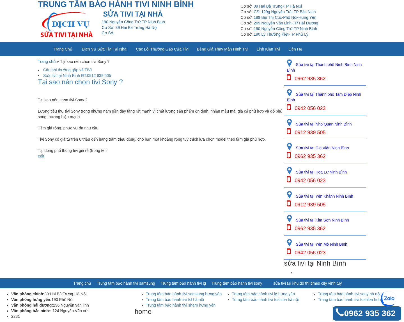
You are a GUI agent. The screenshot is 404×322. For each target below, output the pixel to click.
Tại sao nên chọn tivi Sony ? (80, 82)
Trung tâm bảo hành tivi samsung (126, 283)
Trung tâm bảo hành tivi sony (237, 283)
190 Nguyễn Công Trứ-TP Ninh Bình (285, 28)
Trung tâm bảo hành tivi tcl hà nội (175, 299)
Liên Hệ (295, 49)
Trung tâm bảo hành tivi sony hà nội (349, 294)
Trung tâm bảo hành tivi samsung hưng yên (184, 294)
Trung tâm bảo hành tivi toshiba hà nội (265, 299)
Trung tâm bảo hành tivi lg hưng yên (263, 294)
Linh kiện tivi (268, 49)
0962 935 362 (370, 313)
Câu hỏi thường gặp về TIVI (67, 70)
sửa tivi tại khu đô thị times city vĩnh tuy (307, 283)
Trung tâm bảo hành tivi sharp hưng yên (180, 305)
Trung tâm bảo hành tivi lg (183, 283)
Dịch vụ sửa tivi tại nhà (104, 49)
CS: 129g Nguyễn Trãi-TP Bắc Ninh (285, 12)
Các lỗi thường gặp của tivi (162, 49)
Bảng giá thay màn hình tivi (222, 49)
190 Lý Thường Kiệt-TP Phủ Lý (281, 34)
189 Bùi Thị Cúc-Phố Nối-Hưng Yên (285, 17)
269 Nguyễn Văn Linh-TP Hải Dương (286, 23)
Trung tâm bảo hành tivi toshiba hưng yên (354, 299)
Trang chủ (63, 49)
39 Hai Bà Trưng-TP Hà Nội (278, 6)
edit (41, 156)
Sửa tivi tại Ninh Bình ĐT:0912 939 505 (77, 75)
